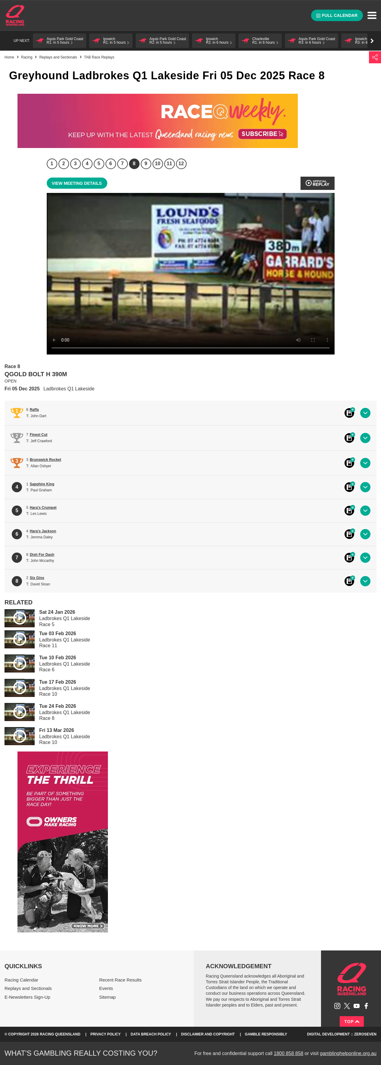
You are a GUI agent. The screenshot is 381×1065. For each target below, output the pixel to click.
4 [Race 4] (87, 163)
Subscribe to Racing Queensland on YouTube (357, 1006)
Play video (15, 617)
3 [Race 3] (75, 163)
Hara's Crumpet (43, 508)
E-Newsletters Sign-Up (27, 997)
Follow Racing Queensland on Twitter (347, 1006)
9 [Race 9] (146, 163)
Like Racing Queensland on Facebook (366, 1006)
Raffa (34, 410)
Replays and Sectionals (58, 57)
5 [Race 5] (99, 163)
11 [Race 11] (169, 163)
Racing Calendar (21, 979)
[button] (59, 40)
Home (15, 15)
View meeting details (77, 183)
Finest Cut (39, 435)
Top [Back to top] (351, 1021)
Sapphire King (42, 484)
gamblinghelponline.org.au (348, 1053)
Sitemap (107, 997)
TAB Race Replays (99, 57)
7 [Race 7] (122, 163)
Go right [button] (372, 41)
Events (106, 988)
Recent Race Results (120, 979)
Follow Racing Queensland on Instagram (337, 1006)
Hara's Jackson (43, 531)
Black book (349, 413)
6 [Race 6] (110, 163)
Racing (26, 57)
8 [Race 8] (134, 163)
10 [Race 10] (157, 163)
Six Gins (37, 578)
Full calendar (336, 15)
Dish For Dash (42, 555)
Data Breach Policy (151, 1034)
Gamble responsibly (266, 1034)
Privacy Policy (105, 1034)
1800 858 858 (288, 1053)
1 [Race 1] (52, 163)
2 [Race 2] (63, 163)
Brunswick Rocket (45, 460)
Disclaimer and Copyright (208, 1034)
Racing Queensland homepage (351, 979)
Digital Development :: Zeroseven (341, 1034)
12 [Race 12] (181, 163)
